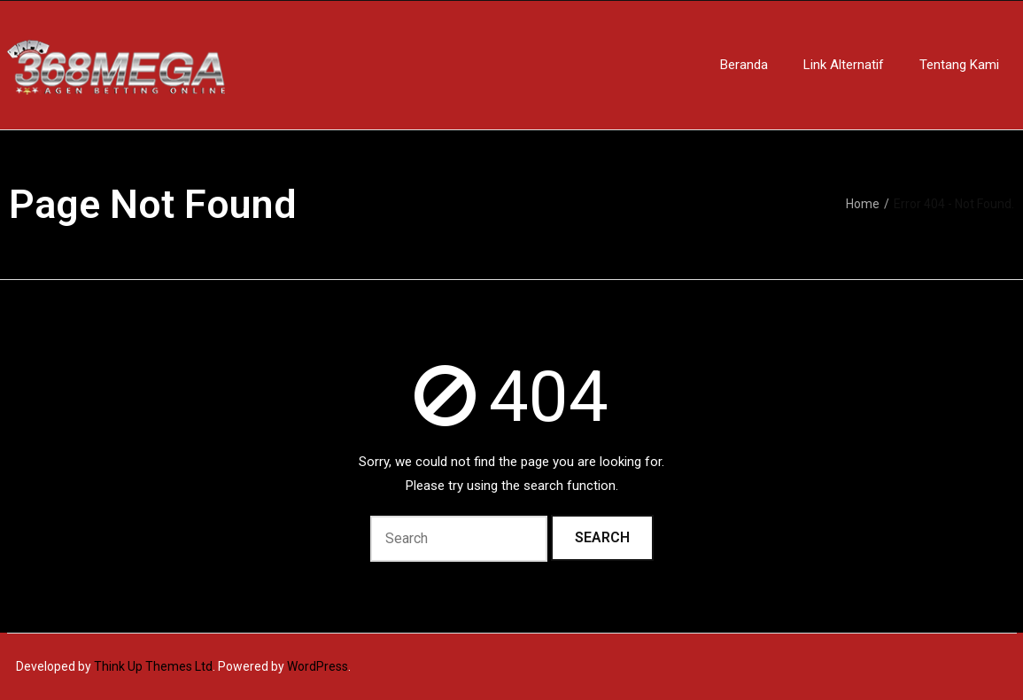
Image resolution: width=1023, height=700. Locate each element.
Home (863, 204)
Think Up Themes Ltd (153, 666)
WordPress (317, 666)
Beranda (744, 65)
